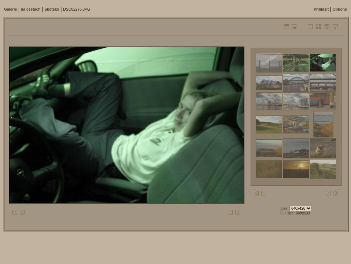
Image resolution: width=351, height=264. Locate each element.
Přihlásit (321, 9)
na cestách (31, 9)
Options (340, 9)
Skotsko (51, 9)
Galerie (10, 9)
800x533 (303, 213)
